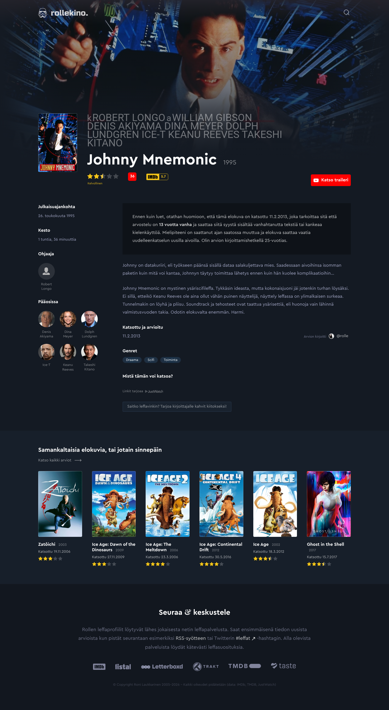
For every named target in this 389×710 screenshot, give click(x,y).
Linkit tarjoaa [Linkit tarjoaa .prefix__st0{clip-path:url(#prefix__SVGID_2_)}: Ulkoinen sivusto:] (143, 391)
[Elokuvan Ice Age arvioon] (275, 516)
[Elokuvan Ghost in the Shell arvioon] (329, 519)
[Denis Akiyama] (46, 325)
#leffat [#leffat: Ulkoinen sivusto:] (243, 638)
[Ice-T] (46, 358)
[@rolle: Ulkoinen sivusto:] (338, 336)
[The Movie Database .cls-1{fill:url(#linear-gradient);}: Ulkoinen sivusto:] (245, 666)
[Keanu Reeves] (68, 358)
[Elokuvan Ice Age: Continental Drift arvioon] (221, 519)
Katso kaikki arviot (60, 460)
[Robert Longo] (46, 277)
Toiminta (170, 360)
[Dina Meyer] (68, 325)
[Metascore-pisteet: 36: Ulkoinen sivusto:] (167, 176)
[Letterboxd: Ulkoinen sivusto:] (162, 666)
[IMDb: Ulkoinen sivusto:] (99, 666)
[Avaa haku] (346, 10)
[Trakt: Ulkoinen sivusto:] (207, 666)
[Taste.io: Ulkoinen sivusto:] (283, 666)
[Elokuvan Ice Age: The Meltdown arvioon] (168, 519)
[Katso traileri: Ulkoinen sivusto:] (331, 176)
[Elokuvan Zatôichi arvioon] (60, 516)
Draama (132, 360)
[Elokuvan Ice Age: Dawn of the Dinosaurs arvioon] (114, 519)
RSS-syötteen (191, 638)
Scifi (151, 360)
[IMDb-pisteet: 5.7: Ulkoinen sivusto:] (193, 177)
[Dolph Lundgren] (89, 325)
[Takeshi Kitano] (89, 358)
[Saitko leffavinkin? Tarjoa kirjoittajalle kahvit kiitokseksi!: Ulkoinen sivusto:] (177, 406)
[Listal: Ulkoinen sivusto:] (121, 666)
